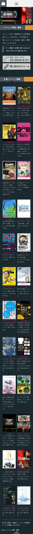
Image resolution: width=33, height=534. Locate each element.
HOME (3, 530)
